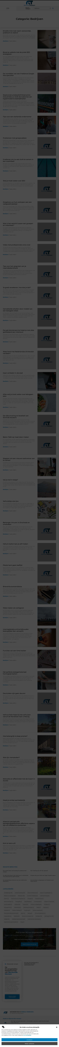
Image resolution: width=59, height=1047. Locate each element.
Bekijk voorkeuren (29, 1043)
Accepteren (29, 1039)
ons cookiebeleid (27, 1035)
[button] (56, 1027)
